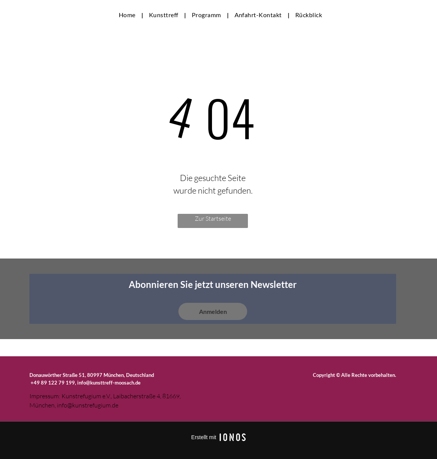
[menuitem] (128, 14)
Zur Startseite (213, 218)
